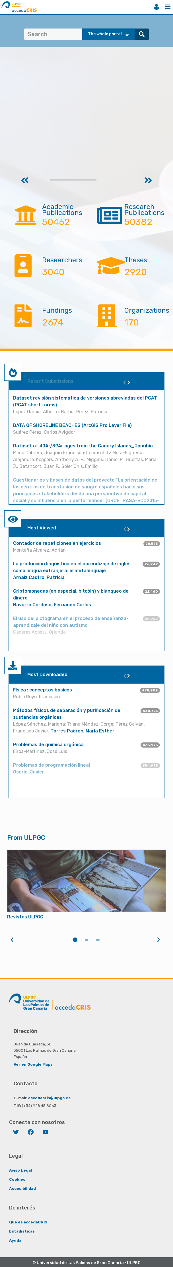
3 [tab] (98, 940)
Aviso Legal (20, 1170)
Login (156, 6)
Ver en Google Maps (33, 1064)
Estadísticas (22, 1231)
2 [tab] (86, 940)
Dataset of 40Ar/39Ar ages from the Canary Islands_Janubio (83, 446)
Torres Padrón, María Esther (82, 731)
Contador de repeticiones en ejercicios (57, 543)
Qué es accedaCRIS (28, 1222)
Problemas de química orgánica (48, 744)
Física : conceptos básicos (42, 690)
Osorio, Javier (28, 772)
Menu (167, 6)
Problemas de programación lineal (51, 765)
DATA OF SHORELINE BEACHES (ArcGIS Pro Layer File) (72, 425)
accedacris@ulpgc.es (49, 1098)
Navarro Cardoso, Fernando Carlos (52, 604)
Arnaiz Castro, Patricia (39, 577)
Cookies (17, 1179)
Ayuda (15, 1240)
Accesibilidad (22, 1188)
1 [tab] (75, 940)
